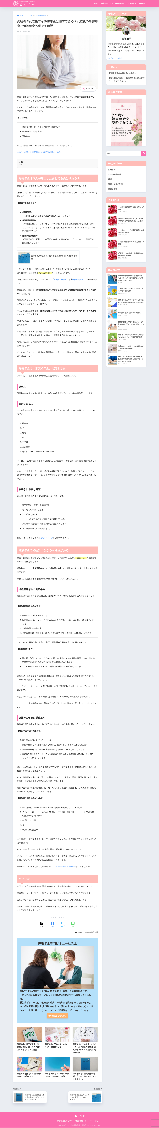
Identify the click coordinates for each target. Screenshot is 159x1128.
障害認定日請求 (60, 280)
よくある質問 (131, 3)
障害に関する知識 (116, 186)
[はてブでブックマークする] (63, 925)
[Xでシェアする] (42, 925)
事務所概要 (119, 3)
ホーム (96, 3)
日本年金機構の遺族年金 (66, 866)
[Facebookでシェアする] (52, 925)
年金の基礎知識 (91, 932)
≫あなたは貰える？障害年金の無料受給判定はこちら (40, 152)
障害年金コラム (107, 3)
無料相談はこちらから (57, 1016)
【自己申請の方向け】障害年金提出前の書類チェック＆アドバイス (125, 80)
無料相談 (141, 3)
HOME (80, 1116)
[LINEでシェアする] (73, 924)
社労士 (111, 180)
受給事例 (112, 170)
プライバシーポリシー (93, 1121)
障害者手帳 (113, 191)
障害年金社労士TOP (65, 1121)
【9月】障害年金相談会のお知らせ (123, 73)
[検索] (143, 154)
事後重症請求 (79, 280)
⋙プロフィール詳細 (115, 58)
